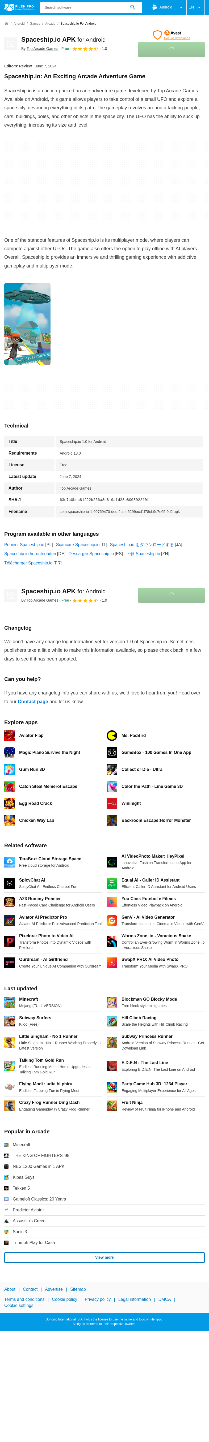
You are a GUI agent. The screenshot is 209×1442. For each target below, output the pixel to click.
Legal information (134, 1299)
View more (104, 1257)
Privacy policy (98, 1299)
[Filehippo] (19, 7)
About (9, 1289)
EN (195, 7)
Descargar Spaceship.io (91, 553)
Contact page (33, 701)
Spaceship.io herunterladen (30, 553)
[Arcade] (50, 23)
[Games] (35, 23)
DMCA (164, 1299)
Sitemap (78, 1289)
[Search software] (132, 7)
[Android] (19, 23)
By (39, 48)
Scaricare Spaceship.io (78, 544)
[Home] (6, 23)
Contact (30, 1289)
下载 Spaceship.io (143, 553)
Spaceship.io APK (63, 39)
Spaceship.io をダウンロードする (142, 544)
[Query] (91, 7)
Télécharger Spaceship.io (28, 563)
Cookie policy (64, 1299)
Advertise (54, 1289)
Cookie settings (18, 1305)
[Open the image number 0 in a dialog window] (27, 324)
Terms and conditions (24, 1299)
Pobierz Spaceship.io (24, 544)
